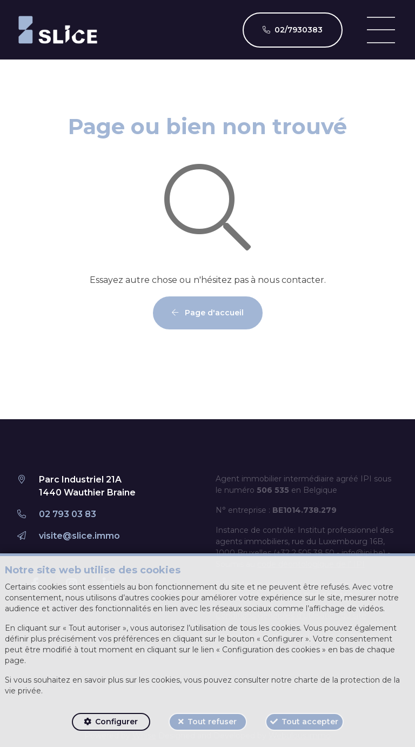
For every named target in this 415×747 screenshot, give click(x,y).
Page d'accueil (208, 313)
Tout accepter (310, 721)
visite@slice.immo (79, 536)
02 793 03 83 (67, 514)
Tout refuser (212, 721)
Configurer (116, 721)
